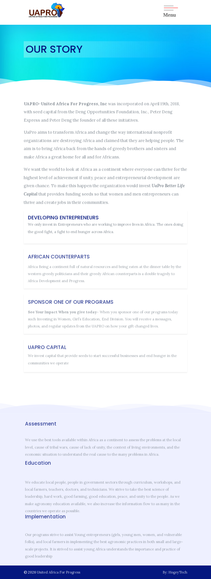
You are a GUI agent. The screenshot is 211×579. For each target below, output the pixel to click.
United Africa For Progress (58, 572)
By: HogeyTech (175, 572)
